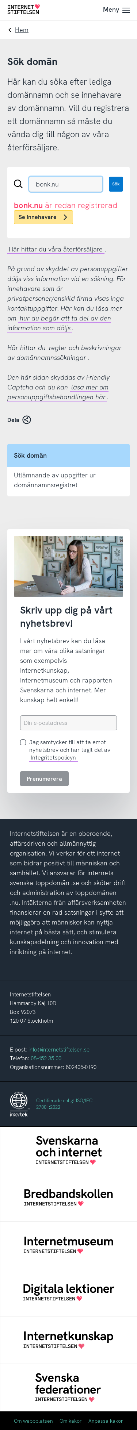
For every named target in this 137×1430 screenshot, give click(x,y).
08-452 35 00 (46, 1058)
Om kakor (71, 1421)
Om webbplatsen (33, 1421)
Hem (21, 30)
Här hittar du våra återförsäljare (56, 249)
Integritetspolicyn (53, 757)
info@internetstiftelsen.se (59, 1049)
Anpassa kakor (105, 1421)
